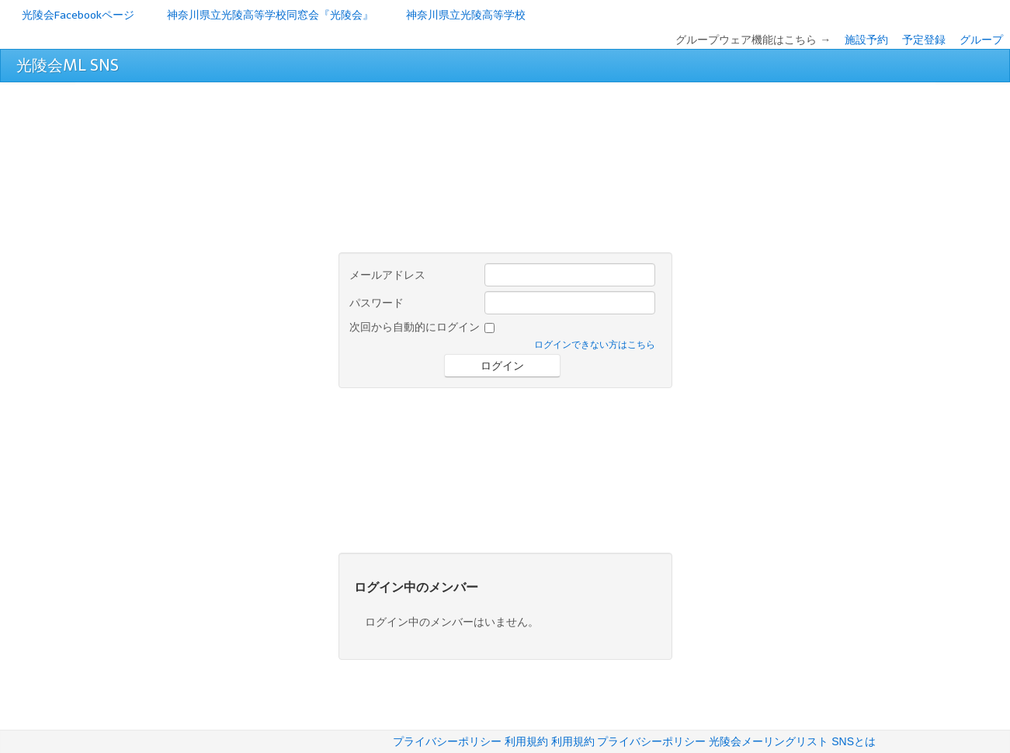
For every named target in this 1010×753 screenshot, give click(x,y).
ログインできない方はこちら (594, 344)
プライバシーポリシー (447, 741)
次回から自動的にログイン (414, 327)
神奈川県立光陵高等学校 (466, 15)
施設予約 (866, 39)
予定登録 (924, 39)
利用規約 (526, 741)
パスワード (376, 303)
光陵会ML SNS (67, 65)
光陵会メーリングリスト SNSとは (792, 741)
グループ (981, 39)
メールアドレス (387, 275)
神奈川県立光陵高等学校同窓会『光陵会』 (270, 15)
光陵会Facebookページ (78, 15)
